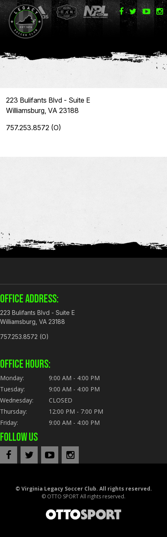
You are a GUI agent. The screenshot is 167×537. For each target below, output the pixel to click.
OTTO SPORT (63, 496)
